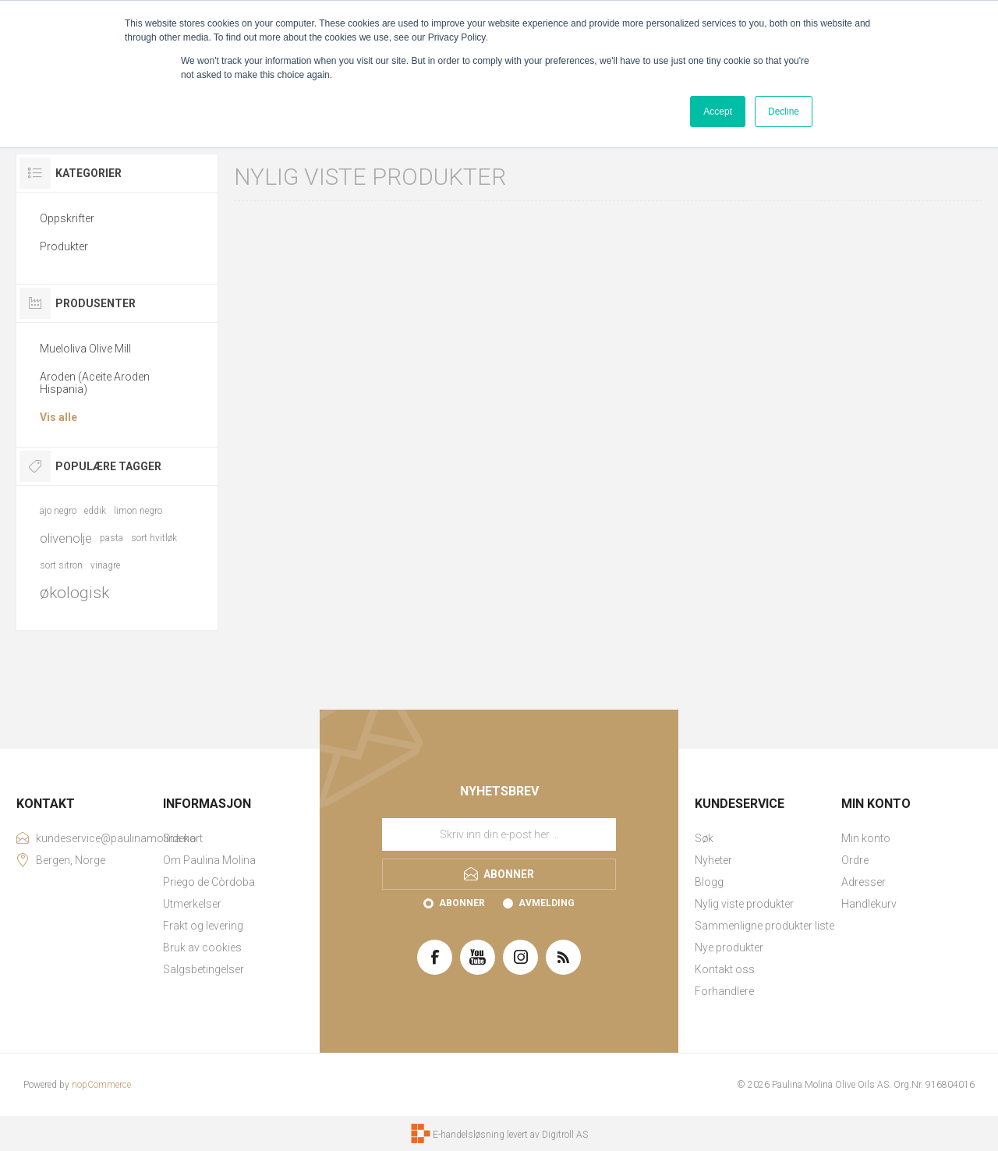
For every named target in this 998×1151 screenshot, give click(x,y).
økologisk (74, 592)
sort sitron (61, 565)
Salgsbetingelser (203, 969)
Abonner (462, 903)
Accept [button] (717, 111)
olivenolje (66, 538)
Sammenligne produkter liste (764, 925)
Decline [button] (783, 111)
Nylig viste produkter (744, 904)
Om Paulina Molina (209, 860)
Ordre (855, 860)
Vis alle (58, 417)
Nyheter (713, 860)
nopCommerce (101, 1084)
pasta (111, 538)
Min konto (865, 838)
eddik (95, 510)
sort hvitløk (154, 538)
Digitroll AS (565, 1134)
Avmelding (546, 903)
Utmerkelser (192, 904)
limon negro (138, 510)
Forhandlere (724, 991)
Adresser (863, 882)
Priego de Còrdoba (209, 882)
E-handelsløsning (468, 1134)
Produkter (64, 246)
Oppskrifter (67, 218)
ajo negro (58, 510)
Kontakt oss (725, 969)
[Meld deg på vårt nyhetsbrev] (499, 834)
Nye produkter (729, 947)
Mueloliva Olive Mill (85, 348)
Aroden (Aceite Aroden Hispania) (95, 382)
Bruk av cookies (202, 947)
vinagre (105, 565)
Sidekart (183, 838)
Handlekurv (869, 904)
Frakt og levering (203, 925)
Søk (704, 838)
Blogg (709, 882)
